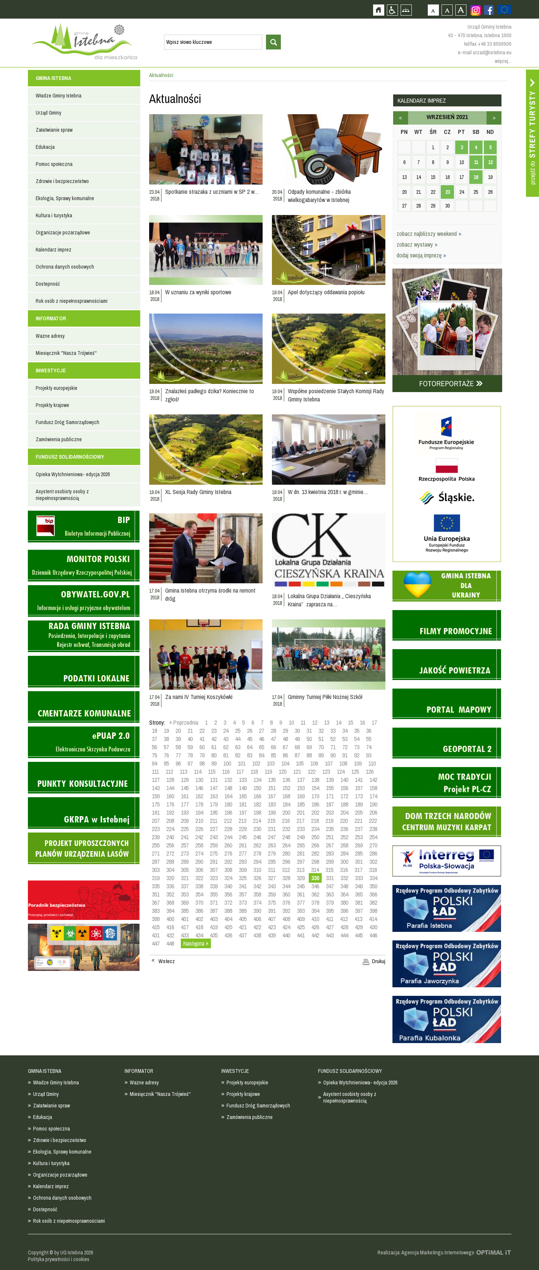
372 (228, 902)
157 (359, 788)
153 (301, 788)
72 (344, 747)
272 (170, 853)
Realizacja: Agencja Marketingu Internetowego (426, 1252)
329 (301, 878)
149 (243, 788)
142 (373, 780)
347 (330, 886)
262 (257, 845)
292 (228, 861)
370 (199, 902)
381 (359, 902)
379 (330, 902)
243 (214, 837)
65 (261, 747)
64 (249, 747)
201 (301, 812)
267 (330, 845)
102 (256, 763)
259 (214, 845)
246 (257, 837)
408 (286, 919)
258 (199, 845)
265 (301, 845)
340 (228, 886)
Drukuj (378, 961)
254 (373, 837)
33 (333, 731)
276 (228, 853)
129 (185, 780)
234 (315, 829)
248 (286, 837)
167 (272, 796)
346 (315, 886)
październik (494, 118)
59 (190, 747)
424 (286, 927)
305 (185, 870)
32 (321, 731)
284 (344, 853)
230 (257, 829)
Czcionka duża (461, 10)
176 (170, 804)
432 (170, 935)
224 (170, 829)
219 (329, 821)
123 (326, 771)
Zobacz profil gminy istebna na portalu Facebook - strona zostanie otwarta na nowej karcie (489, 10)
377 (301, 902)
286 (373, 853)
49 (297, 739)
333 (359, 878)
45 (249, 739)
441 (301, 935)
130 (199, 780)
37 (154, 739)
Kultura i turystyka (54, 215)
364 (344, 894)
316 (344, 870)
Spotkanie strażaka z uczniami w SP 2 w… (212, 191)
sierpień (400, 118)
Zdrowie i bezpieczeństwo (62, 181)
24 (225, 731)
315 (329, 870)
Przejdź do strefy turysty (532, 133)
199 (272, 812)
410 (315, 919)
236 (344, 829)
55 (368, 739)
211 (213, 821)
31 (309, 731)
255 (156, 845)
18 (154, 731)
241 (185, 837)
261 (243, 845)
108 (343, 763)
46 (261, 739)
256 (170, 845)
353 (185, 894)
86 (285, 755)
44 (237, 739)
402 (199, 919)
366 (373, 894)
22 (202, 731)
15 (350, 722)
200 (286, 812)
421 (243, 927)
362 (315, 894)
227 (214, 829)
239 (156, 837)
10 (291, 722)
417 (185, 927)
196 (228, 812)
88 (309, 755)
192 (170, 812)
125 (355, 771)
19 (166, 731)
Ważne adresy (50, 336)
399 (156, 919)
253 (359, 837)
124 (340, 771)
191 (156, 812)
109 (358, 763)
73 (356, 747)
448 (170, 943)
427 (330, 927)
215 (271, 821)
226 (199, 829)
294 (257, 861)
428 (344, 927)
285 (359, 853)
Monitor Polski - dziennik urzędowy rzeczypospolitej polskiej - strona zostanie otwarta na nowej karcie (83, 565)
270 (373, 845)
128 (170, 780)
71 (333, 747)
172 (344, 796)
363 (330, 894)
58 (178, 747)
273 (185, 853)
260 (228, 845)
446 (373, 935)
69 (309, 747)
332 (344, 878)
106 (314, 763)
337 (185, 886)
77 (178, 755)
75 (154, 755)
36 (368, 731)
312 (286, 870)
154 (315, 788)
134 (257, 780)
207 (156, 821)
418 (199, 927)
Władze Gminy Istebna (58, 95)
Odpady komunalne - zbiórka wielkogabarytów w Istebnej (319, 195)
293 (243, 861)
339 (214, 886)
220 (344, 821)
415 (156, 927)
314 (315, 870)
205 (359, 812)
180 (228, 804)
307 (214, 870)
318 (373, 870)
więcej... (503, 61)
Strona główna (378, 10)
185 (301, 804)
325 (243, 878)
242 (199, 837)
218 (315, 821)
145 (185, 788)
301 (359, 861)
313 (300, 870)
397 (359, 911)
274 (199, 853)
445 (359, 935)
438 (257, 935)
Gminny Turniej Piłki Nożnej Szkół (325, 697)
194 (199, 812)
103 (271, 763)
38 (166, 739)
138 (315, 780)
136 (286, 780)
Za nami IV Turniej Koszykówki (198, 697)
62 (225, 747)
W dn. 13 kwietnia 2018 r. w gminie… (328, 492)
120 (282, 771)
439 (272, 935)
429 (359, 927)
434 (199, 935)
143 (156, 788)
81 (225, 755)
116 (226, 771)
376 (286, 902)
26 (249, 731)
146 (199, 788)
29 (285, 731)
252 (344, 837)
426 (315, 927)
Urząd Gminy (48, 112)
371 (214, 902)
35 (356, 731)
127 (156, 780)
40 (190, 739)
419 (214, 927)
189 (359, 804)
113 (183, 771)
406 (257, 919)
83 (249, 755)
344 (286, 886)
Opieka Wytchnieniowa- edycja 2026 (73, 474)
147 (214, 788)
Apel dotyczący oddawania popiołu (326, 292)
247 (272, 837)
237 (359, 829)
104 (285, 763)
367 (156, 902)
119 (268, 771)
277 (243, 853)
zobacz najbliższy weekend (429, 233)
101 (242, 763)
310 (257, 870)
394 (315, 911)
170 (315, 796)
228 (228, 829)
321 (185, 878)
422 (257, 927)
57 (166, 747)
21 (190, 731)
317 (358, 870)
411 (329, 919)
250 (315, 837)
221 (358, 821)
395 (330, 911)
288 (170, 861)
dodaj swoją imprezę (421, 255)
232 (286, 829)
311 (271, 870)
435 (214, 935)
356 (228, 894)
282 (315, 853)
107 (329, 763)
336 (170, 886)
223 (156, 829)
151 (272, 788)
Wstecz (166, 961)
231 (272, 829)
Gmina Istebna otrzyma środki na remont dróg (210, 594)
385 (185, 911)
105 (300, 763)
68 (297, 747)
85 (273, 755)
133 (243, 780)
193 (185, 812)
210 (199, 821)
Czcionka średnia (447, 10)
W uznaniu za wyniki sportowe (198, 292)
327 (272, 878)
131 (214, 780)
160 (170, 796)
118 (254, 771)
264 (286, 845)
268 (344, 845)
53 (344, 739)
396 (344, 911)
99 (213, 763)
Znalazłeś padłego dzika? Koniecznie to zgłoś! (209, 395)
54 (356, 739)
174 (373, 796)
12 (314, 722)
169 (301, 796)
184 (286, 804)
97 (190, 763)
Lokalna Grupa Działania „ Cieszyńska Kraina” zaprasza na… (329, 600)
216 (286, 821)
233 (301, 829)
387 (214, 911)
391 (272, 911)
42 (213, 739)
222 (373, 821)
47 (273, 739)
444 (344, 935)
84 (261, 755)
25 (237, 731)
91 (344, 755)
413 (358, 919)
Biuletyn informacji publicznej (83, 526)
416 (170, 927)
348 (344, 886)
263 (272, 845)
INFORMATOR (51, 318)
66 (273, 747)
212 (228, 821)
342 (257, 886)
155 (330, 788)
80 (213, 755)
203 (330, 812)
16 (362, 722)
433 (185, 935)
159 (156, 796)
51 (321, 739)
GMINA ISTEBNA (53, 78)
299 (330, 861)
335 (156, 886)
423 (272, 927)
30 (297, 731)
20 (178, 731)
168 (286, 796)
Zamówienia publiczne (59, 439)
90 (333, 755)
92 (356, 755)
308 (228, 870)
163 (214, 796)
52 (333, 739)
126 (369, 771)
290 (199, 861)
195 (214, 812)
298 (315, 861)
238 (373, 829)
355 (214, 894)
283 (330, 853)
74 (368, 747)
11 (303, 722)
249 (301, 837)
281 (301, 853)
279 (272, 853)
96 (178, 763)
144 (170, 788)
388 (228, 911)
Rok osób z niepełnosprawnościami (72, 301)
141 (359, 780)
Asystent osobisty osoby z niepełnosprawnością (62, 494)
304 (170, 870)
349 (359, 886)
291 (214, 861)
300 (344, 861)
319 (156, 878)
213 (242, 821)
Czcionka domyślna (433, 10)
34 (344, 731)
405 (243, 919)
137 (301, 780)
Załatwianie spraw (54, 129)
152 (286, 788)
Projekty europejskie (56, 388)
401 (185, 919)
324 (228, 878)
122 (311, 771)
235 (330, 829)
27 (261, 731)
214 (257, 821)
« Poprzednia (183, 722)
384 (170, 911)
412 (344, 919)
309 (243, 870)
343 (272, 886)
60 (202, 747)
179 (214, 804)
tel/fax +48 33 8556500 (487, 44)
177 (185, 804)
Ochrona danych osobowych (65, 266)
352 (170, 894)
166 (257, 796)
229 (243, 829)
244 (228, 837)
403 (214, 919)
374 (257, 902)
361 (301, 894)
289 (185, 861)
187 (330, 804)
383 (156, 911)
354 (199, 894)
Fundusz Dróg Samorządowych (67, 422)
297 (301, 861)
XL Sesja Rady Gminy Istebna (198, 492)
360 (286, 894)
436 (228, 935)
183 (272, 804)
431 (156, 935)
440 (286, 935)
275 (214, 853)
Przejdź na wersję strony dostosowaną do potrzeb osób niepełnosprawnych (392, 10)
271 (156, 853)
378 (315, 902)
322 (199, 878)
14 (338, 722)
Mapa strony (406, 10)
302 (373, 861)
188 (344, 804)
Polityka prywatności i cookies (58, 1259)
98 (202, 763)
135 (272, 780)
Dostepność (48, 283)
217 (300, 821)
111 (155, 771)
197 (243, 812)
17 (374, 722)
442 (315, 935)
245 (243, 837)
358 (257, 894)
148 (228, 788)
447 (156, 943)
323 (214, 878)
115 (211, 771)
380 (344, 902)
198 (257, 812)
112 (169, 771)
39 (178, 739)
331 (330, 878)
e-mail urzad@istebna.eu (484, 52)
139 (330, 780)
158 (373, 788)
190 (373, 804)
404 (228, 919)
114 (197, 771)
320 (170, 878)
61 (213, 747)
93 (368, 755)
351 (156, 894)
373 (243, 902)
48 (285, 739)
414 (373, 919)
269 (359, 845)
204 (344, 812)
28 (273, 731)
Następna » (195, 943)
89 (321, 755)
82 (237, 755)
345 (301, 886)
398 (373, 911)
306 (199, 870)
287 (156, 861)
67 (285, 747)
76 (166, 755)
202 (315, 812)
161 (185, 796)
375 (272, 902)
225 (185, 829)
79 (202, 755)
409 (301, 919)
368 (170, 902)
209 (185, 821)
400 (170, 919)
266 (315, 845)
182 (257, 804)
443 (330, 935)
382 (373, 902)
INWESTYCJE (51, 370)
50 (309, 739)
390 (257, 911)
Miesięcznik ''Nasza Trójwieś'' (66, 353)
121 (297, 771)
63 (237, 747)
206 (373, 812)
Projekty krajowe (52, 405)
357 (243, 894)
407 (272, 919)
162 (199, 796)
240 (170, 837)
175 (156, 804)
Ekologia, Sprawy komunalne (65, 198)
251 (330, 837)
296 (286, 861)
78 (190, 755)
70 (321, 747)
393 (301, 911)
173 (359, 796)
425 (301, 927)
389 (243, 911)
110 (372, 763)
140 (344, 780)
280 (286, 853)
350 (373, 886)
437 (243, 935)
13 (326, 722)
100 (227, 763)
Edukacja (45, 147)
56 (154, 747)
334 (373, 878)
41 (202, 739)
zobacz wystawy (417, 244)
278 (257, 853)
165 (243, 796)
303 (156, 870)
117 (240, 771)
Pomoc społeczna (54, 164)
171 (330, 796)
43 (225, 739)
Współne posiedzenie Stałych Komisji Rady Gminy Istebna (336, 395)
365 (359, 894)
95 (166, 763)
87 (297, 755)
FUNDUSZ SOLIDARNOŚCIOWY (70, 456)
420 (228, 927)
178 (199, 804)
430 (373, 927)
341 (243, 886)
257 (185, 845)
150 (257, 788)
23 (213, 731)
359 (272, 894)
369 (185, 902)
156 (344, 788)
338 (199, 886)
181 (243, 804)
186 (315, 804)
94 (154, 763)
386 (199, 911)
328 (286, 878)
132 (228, 780)
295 (272, 861)
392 (286, 911)
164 (228, 796)
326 (257, 878)
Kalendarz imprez (53, 249)
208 (170, 821)
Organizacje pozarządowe (63, 232)
